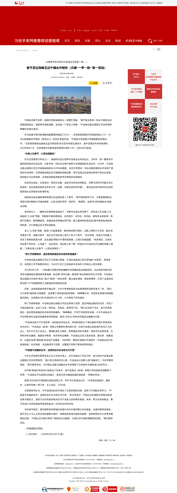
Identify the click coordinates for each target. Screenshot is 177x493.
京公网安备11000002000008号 (134, 472)
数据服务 (102, 455)
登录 (155, 41)
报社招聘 (67, 455)
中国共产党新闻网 (22, 50)
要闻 (77, 40)
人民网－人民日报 (76, 77)
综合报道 (35, 50)
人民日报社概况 (49, 455)
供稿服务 (95, 455)
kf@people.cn (69, 464)
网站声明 (109, 455)
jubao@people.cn (109, 459)
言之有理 (153, 104)
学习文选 (153, 107)
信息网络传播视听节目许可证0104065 (45, 472)
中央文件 (153, 80)
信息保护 (123, 455)
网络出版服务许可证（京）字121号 (100, 472)
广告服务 (81, 455)
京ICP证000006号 (118, 472)
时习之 (136, 77)
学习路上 (136, 74)
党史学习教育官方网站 (120, 3)
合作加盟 (88, 455)
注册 (160, 41)
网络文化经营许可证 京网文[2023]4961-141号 (73, 472)
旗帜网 (159, 3)
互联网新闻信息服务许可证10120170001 (59, 468)
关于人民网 (59, 455)
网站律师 (116, 455)
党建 (87, 40)
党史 (108, 40)
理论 (97, 40)
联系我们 (130, 455)
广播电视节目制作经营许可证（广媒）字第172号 (115, 468)
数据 (118, 40)
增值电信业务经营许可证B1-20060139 (85, 468)
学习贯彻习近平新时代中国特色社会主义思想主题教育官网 (88, 3)
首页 (67, 40)
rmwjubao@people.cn (116, 464)
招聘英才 (74, 455)
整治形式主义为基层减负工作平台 (143, 3)
